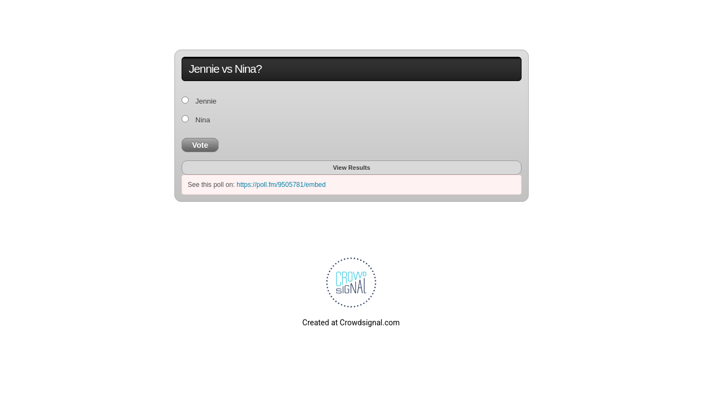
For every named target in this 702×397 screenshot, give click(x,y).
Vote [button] (200, 145)
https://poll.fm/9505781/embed (281, 185)
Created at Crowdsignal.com (351, 322)
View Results (351, 167)
